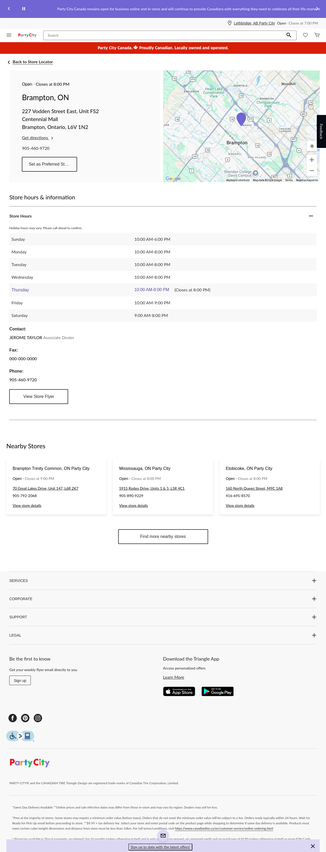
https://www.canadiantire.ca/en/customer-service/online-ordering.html (224, 828)
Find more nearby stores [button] (163, 536)
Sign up (20, 680)
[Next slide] (317, 9)
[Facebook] (12, 718)
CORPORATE (163, 598)
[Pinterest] (25, 718)
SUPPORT (163, 617)
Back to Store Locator (33, 61)
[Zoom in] (312, 160)
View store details (27, 505)
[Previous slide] (9, 9)
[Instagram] (38, 718)
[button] (289, 35)
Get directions (38, 137)
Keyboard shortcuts (238, 180)
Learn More (173, 677)
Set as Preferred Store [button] (50, 164)
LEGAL (163, 635)
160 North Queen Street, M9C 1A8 (254, 488)
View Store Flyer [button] (38, 396)
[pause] (23, 9)
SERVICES (163, 580)
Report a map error (307, 180)
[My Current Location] (312, 146)
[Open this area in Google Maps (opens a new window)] (173, 178)
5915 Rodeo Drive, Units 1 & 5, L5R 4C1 (152, 488)
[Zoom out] (312, 170)
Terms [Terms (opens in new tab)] (289, 180)
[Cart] (317, 35)
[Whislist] (305, 35)
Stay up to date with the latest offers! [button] (160, 847)
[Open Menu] (9, 35)
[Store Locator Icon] (229, 23)
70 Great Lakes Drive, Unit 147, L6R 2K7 (45, 488)
